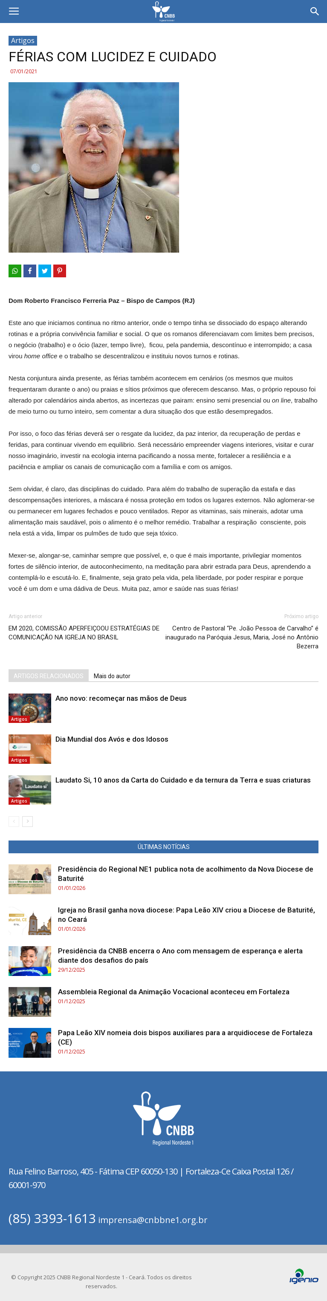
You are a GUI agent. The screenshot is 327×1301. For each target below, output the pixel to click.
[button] (315, 11)
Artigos (23, 40)
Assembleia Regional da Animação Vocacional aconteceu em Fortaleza (173, 991)
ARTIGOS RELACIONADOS (49, 676)
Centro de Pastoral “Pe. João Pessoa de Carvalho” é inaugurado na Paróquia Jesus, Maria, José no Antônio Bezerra (241, 637)
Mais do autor (112, 676)
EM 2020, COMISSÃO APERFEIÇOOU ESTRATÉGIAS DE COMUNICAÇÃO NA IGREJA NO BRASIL (84, 633)
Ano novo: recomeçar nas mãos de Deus (121, 698)
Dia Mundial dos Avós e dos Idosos (111, 739)
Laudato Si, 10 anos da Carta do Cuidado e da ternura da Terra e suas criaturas (183, 780)
